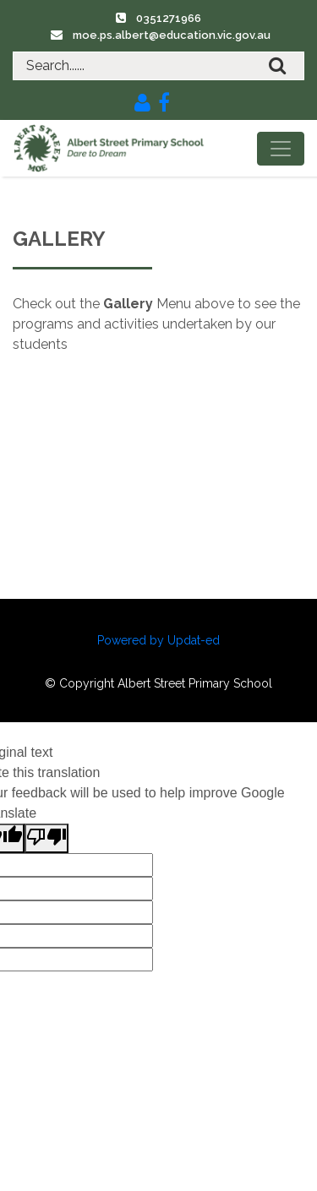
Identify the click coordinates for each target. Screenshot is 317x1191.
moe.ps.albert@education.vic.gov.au (172, 35)
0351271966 (168, 18)
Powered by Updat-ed (158, 640)
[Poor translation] (46, 838)
